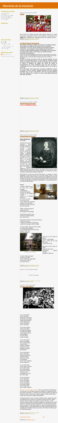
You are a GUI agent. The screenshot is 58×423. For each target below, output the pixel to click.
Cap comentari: (37, 38)
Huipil (22, 14)
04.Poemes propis (4, 16)
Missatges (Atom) (31, 419)
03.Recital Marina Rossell (33, 39)
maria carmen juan (6, 54)
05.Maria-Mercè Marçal (5, 17)
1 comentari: (37, 265)
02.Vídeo (36, 98)
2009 (3, 42)
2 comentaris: (36, 130)
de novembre (6, 47)
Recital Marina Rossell (27, 103)
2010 (3, 41)
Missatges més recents (25, 417)
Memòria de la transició (18, 6)
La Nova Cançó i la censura (29, 43)
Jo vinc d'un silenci (26, 286)
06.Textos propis (4, 18)
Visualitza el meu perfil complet (7, 56)
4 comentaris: (36, 97)
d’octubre (5, 48)
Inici (44, 417)
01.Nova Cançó (32, 98)
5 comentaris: (36, 412)
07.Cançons (31, 281)
